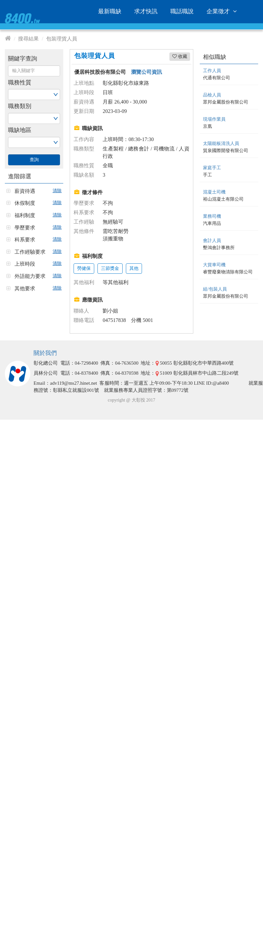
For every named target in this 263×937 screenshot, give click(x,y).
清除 (57, 190)
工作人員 (212, 70)
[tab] (34, 188)
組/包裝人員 (215, 289)
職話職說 (182, 11)
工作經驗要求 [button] (30, 252)
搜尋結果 (28, 38)
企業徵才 (223, 11)
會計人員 (212, 240)
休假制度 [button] (25, 203)
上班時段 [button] (25, 264)
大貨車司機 (214, 264)
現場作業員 (214, 119)
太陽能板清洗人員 (221, 143)
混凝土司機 (214, 192)
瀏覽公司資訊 (146, 72)
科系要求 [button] (25, 239)
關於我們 (45, 353)
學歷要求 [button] (25, 227)
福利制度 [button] (25, 215)
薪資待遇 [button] (25, 191)
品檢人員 (212, 95)
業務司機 (212, 216)
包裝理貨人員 (61, 38)
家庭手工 (212, 167)
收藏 (179, 56)
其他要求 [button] (25, 288)
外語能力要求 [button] (30, 276)
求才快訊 (145, 11)
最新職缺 (109, 11)
